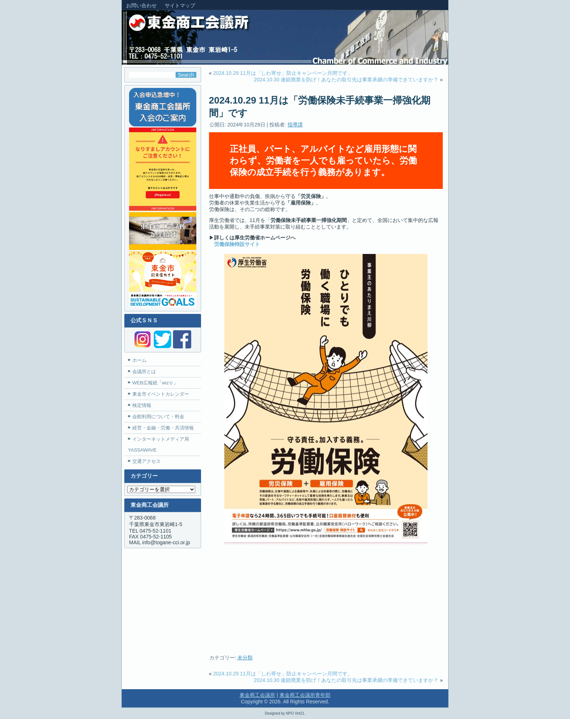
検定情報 (141, 405)
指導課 (295, 125)
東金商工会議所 (257, 695)
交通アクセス (146, 461)
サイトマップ (180, 5)
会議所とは (144, 371)
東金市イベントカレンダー (160, 394)
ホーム (139, 360)
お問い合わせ (141, 5)
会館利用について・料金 (158, 416)
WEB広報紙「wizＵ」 (155, 382)
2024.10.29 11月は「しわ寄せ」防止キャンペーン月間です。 (283, 73)
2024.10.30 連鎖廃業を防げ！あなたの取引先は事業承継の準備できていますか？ (346, 79)
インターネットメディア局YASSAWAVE (158, 444)
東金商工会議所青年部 (305, 695)
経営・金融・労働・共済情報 (163, 428)
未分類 (245, 658)
